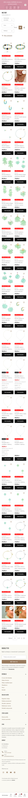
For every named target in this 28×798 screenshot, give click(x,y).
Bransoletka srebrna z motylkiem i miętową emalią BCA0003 (7, 596)
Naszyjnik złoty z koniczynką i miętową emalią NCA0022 (7, 348)
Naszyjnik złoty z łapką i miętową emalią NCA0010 (7, 415)
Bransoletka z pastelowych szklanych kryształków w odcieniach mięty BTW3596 (7, 89)
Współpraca (4, 685)
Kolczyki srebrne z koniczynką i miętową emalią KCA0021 (7, 481)
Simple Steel (4, 115)
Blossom (3, 201)
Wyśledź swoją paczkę (7, 708)
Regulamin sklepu (6, 698)
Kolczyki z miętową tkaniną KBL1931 (6, 290)
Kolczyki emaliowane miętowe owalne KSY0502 (6, 118)
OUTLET (3, 374)
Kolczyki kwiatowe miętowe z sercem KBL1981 (19, 204)
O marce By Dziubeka (7, 678)
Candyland (4, 345)
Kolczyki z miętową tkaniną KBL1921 (19, 290)
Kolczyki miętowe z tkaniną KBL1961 (19, 233)
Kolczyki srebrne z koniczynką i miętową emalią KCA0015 (7, 510)
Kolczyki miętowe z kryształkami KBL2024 (7, 175)
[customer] (24, 795)
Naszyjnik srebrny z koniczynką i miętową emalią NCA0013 (19, 377)
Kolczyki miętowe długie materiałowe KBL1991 (7, 204)
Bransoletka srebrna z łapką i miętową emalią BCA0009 (20, 567)
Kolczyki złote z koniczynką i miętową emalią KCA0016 (19, 481)
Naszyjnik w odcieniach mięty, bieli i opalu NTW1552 (20, 89)
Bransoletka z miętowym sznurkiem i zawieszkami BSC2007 (20, 596)
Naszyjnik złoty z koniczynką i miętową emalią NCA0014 (7, 377)
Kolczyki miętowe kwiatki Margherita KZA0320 (7, 625)
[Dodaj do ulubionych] (11, 43)
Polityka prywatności (6, 701)
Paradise (16, 144)
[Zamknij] (25, 5)
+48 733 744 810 (7, 752)
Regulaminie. (11, 669)
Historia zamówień (6, 719)
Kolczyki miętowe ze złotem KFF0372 (19, 319)
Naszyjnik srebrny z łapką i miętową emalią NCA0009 (20, 415)
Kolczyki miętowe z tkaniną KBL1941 (19, 261)
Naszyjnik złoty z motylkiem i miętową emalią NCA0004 (6, 443)
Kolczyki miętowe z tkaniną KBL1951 (6, 261)
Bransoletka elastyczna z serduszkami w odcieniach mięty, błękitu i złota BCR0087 (20, 60)
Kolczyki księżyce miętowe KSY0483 (6, 146)
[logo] (5, 795)
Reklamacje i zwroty (6, 705)
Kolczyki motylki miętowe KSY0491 (20, 117)
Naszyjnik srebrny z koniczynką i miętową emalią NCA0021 (19, 348)
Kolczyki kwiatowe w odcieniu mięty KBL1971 (7, 233)
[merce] (13, 780)
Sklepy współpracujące (7, 682)
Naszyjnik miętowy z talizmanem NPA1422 (20, 146)
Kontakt (3, 689)
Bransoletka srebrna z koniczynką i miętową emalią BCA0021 (19, 539)
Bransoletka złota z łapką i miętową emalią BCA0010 (7, 567)
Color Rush (4, 57)
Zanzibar (3, 622)
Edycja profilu (5, 717)
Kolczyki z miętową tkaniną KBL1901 (6, 319)
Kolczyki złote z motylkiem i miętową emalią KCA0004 (19, 510)
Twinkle (3, 86)
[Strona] (15, 638)
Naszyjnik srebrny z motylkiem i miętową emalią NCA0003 (19, 443)
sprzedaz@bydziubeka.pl (9, 756)
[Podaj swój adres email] (14, 657)
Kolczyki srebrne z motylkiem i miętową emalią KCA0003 (6, 539)
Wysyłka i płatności (6, 703)
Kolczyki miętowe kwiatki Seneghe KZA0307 (20, 625)
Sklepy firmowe (5, 680)
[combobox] (8, 20)
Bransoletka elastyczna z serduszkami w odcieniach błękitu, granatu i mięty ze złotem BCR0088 (7, 60)
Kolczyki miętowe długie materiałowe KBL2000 (20, 175)
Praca (3, 687)
